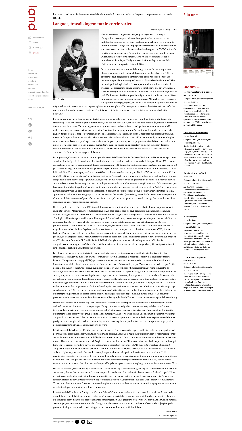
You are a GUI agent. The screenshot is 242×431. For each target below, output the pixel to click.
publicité (32, 81)
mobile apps (38, 48)
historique (33, 77)
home (30, 70)
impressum (33, 85)
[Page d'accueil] (32, 29)
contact (31, 88)
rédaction (32, 74)
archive (36, 53)
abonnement (38, 38)
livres (35, 43)
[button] (89, 422)
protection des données (38, 92)
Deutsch (31, 107)
